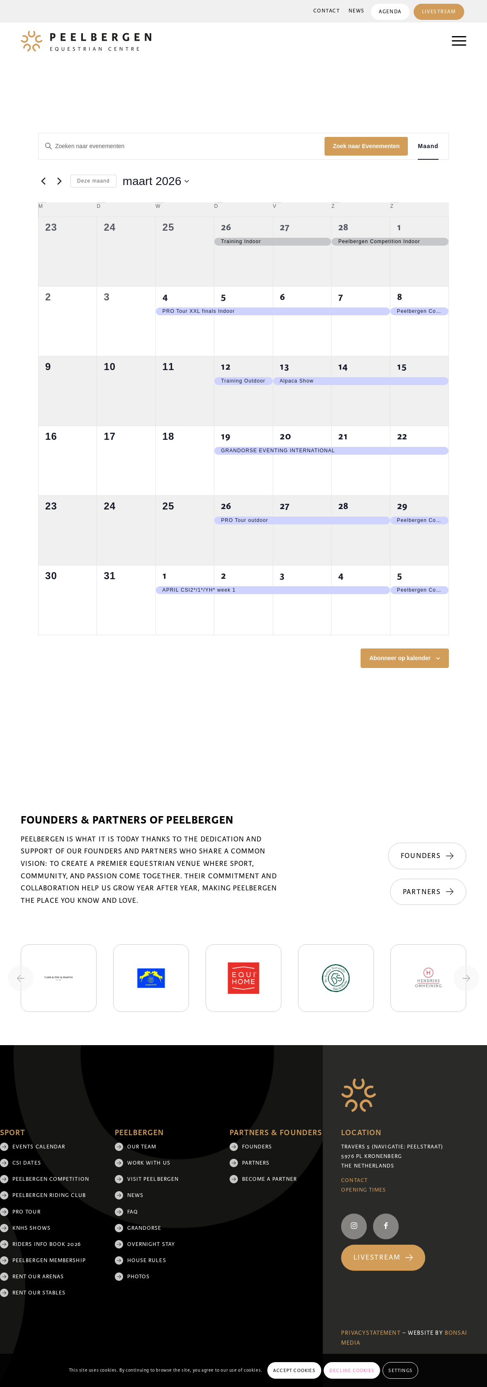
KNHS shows (31, 1228)
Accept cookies (294, 1370)
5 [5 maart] (223, 297)
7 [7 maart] (340, 297)
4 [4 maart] (165, 297)
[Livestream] (383, 1258)
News (356, 11)
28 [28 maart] (343, 506)
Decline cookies (352, 1370)
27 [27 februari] (285, 227)
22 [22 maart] (402, 436)
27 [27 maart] (285, 506)
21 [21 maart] (343, 436)
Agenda (389, 12)
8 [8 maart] (399, 297)
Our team (142, 1146)
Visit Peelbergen (153, 1179)
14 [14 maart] (343, 367)
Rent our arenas (38, 1276)
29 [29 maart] (402, 506)
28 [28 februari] (343, 227)
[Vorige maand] (43, 181)
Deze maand (93, 181)
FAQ (132, 1212)
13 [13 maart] (284, 367)
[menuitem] (326, 11)
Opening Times (363, 1190)
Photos (138, 1276)
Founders (257, 1146)
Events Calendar (38, 1146)
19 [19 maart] (226, 436)
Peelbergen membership (49, 1260)
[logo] (86, 41)
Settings (400, 1370)
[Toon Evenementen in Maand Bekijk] (428, 146)
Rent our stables (38, 1292)
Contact (326, 11)
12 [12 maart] (226, 367)
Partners (256, 1163)
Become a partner (269, 1179)
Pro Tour (26, 1212)
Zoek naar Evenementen (366, 146)
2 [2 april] (223, 576)
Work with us (148, 1163)
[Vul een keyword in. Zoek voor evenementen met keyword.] (182, 146)
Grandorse (144, 1228)
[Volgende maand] (59, 181)
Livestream (439, 12)
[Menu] (454, 41)
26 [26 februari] (226, 227)
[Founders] (427, 856)
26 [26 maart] (226, 506)
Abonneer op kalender (400, 658)
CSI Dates (26, 1163)
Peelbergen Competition (50, 1179)
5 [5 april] (399, 576)
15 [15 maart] (402, 367)
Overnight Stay (151, 1244)
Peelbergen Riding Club (49, 1195)
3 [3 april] (282, 576)
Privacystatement (370, 1332)
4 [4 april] (341, 576)
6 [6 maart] (283, 297)
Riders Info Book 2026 (46, 1244)
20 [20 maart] (285, 436)
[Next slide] (466, 978)
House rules (146, 1260)
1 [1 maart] (399, 227)
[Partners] (428, 892)
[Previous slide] (21, 978)
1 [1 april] (164, 576)
